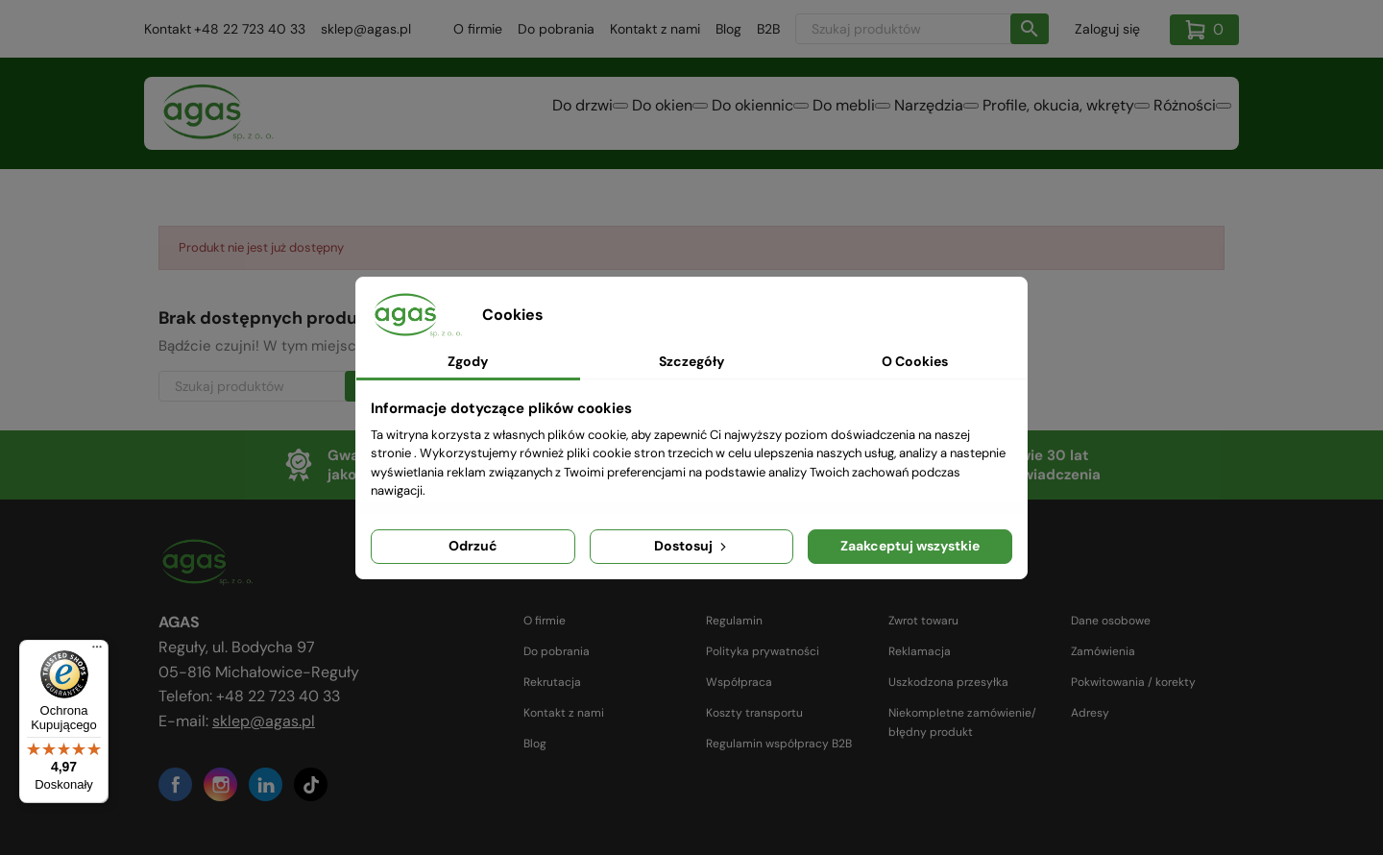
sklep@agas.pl (366, 28)
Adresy (1090, 713)
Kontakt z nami (655, 28)
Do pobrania (556, 28)
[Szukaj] (922, 28)
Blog (728, 28)
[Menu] (97, 651)
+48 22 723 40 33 (249, 28)
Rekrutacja (552, 682)
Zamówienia (1103, 651)
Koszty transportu (754, 713)
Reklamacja (919, 651)
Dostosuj (692, 545)
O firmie (477, 28)
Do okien (535, 115)
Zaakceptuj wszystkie (910, 545)
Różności (1173, 115)
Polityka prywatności (762, 651)
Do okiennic (649, 115)
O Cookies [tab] (915, 361)
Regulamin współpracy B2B (779, 743)
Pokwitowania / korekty (1133, 682)
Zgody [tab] (468, 361)
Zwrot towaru (923, 620)
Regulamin (734, 620)
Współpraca (739, 682)
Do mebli (763, 115)
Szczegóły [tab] (691, 361)
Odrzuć (473, 545)
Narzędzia (871, 115)
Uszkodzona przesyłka (948, 682)
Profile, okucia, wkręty (1024, 115)
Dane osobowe (1111, 620)
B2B (768, 28)
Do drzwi (432, 115)
